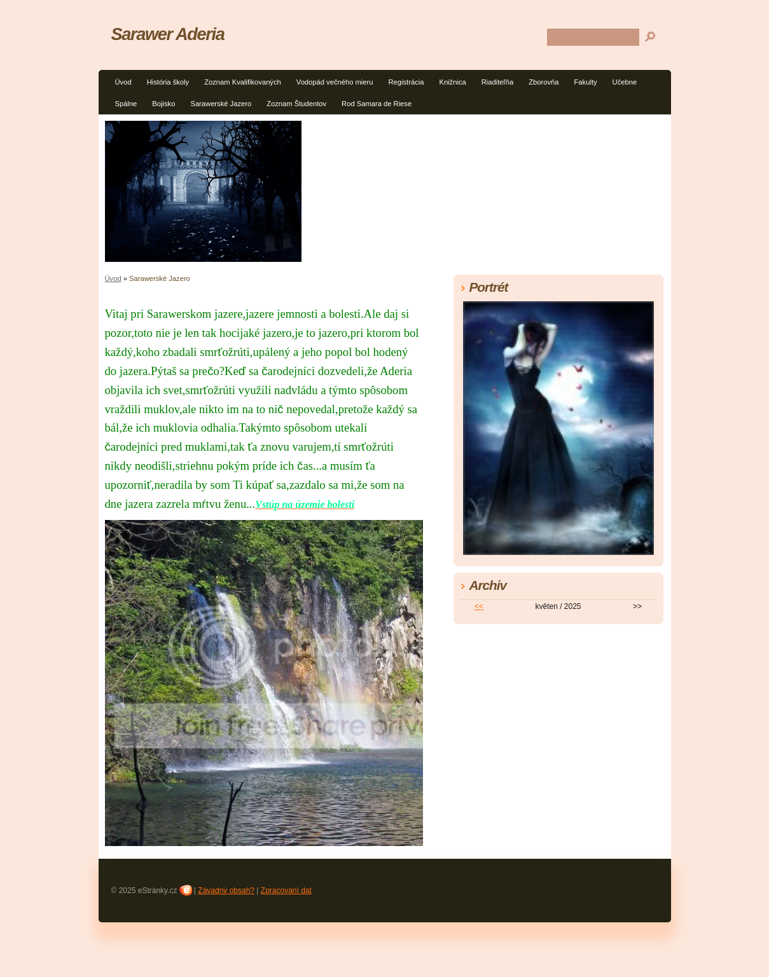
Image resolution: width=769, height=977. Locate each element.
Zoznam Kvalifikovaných (242, 82)
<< (479, 606)
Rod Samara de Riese (377, 103)
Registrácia (406, 82)
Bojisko (163, 103)
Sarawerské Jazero (220, 103)
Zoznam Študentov (296, 103)
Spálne (126, 103)
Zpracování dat (286, 890)
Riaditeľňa (497, 82)
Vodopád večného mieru (334, 82)
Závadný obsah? (226, 890)
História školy (168, 82)
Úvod (123, 82)
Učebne (625, 82)
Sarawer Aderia (168, 34)
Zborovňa (543, 82)
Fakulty (585, 82)
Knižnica (452, 82)
